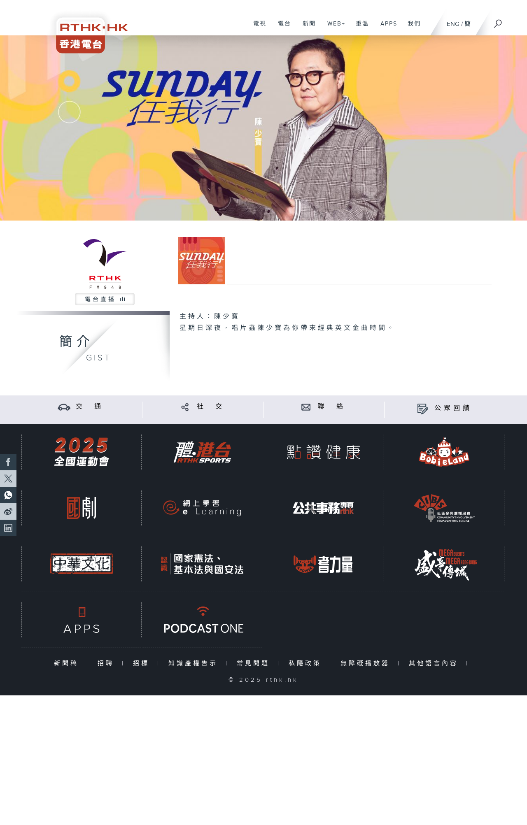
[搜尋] (498, 21)
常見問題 (255, 663)
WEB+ (333, 28)
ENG (453, 24)
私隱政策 (307, 663)
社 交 (211, 407)
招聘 (108, 663)
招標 (143, 663)
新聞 (306, 28)
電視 (256, 28)
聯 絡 (332, 407)
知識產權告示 (195, 663)
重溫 (359, 28)
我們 (411, 28)
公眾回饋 (453, 408)
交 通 (90, 407)
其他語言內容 (435, 663)
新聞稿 (68, 663)
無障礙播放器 (367, 663)
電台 (281, 28)
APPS (385, 28)
